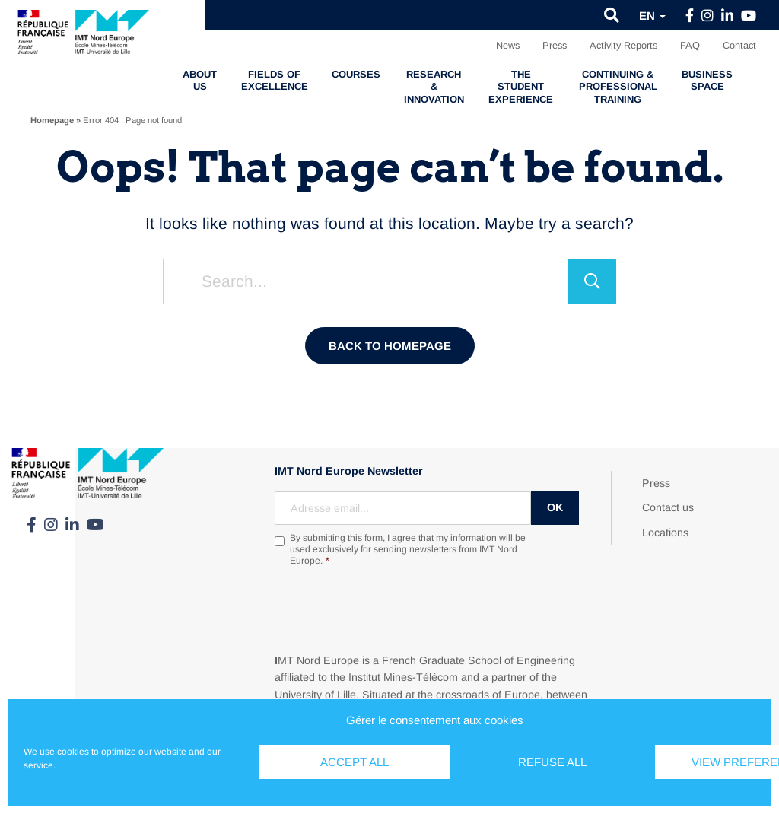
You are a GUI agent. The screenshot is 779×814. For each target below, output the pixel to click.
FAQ (690, 45)
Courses (356, 74)
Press (554, 45)
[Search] (592, 281)
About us (200, 80)
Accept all (354, 761)
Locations (665, 532)
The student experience (520, 86)
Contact (739, 45)
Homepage (52, 120)
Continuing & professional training (618, 86)
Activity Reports (623, 45)
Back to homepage (390, 345)
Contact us (668, 507)
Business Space (707, 80)
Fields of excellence (274, 80)
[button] (611, 15)
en (652, 15)
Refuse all (552, 761)
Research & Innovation (434, 86)
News (508, 45)
